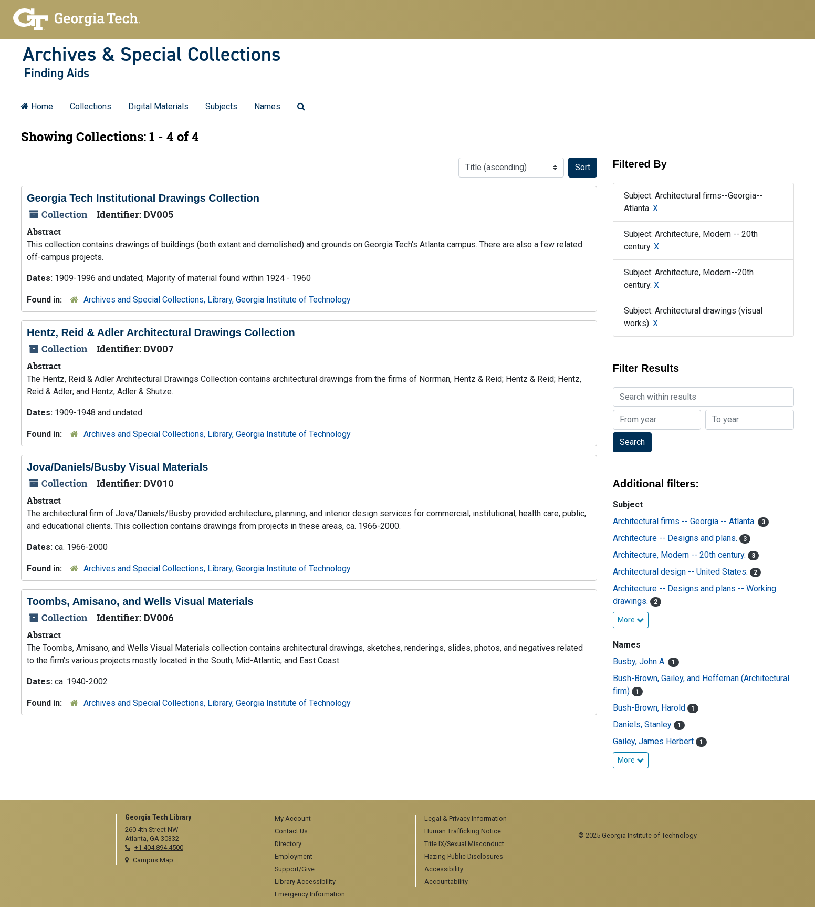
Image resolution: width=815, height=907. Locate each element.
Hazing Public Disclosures (463, 856)
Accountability (446, 881)
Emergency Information (310, 894)
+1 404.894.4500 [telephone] (158, 847)
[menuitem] (337, 819)
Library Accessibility (305, 881)
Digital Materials (158, 106)
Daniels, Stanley (643, 724)
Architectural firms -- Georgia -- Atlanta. (685, 521)
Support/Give (295, 869)
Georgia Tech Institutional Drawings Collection (143, 198)
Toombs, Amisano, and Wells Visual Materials (140, 601)
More (631, 620)
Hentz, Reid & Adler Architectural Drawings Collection (161, 332)
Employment (293, 856)
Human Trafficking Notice (462, 831)
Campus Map (153, 860)
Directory (288, 844)
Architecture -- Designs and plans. (676, 538)
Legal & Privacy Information (465, 818)
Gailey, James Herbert (654, 741)
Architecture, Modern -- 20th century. (680, 555)
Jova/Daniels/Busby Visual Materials (117, 467)
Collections (90, 106)
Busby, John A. (640, 661)
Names (267, 106)
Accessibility (443, 869)
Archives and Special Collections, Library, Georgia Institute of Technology (217, 300)
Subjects (221, 106)
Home (37, 106)
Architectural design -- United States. (681, 572)
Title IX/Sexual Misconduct (464, 844)
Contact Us (291, 831)
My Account (293, 818)
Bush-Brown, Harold (650, 708)
